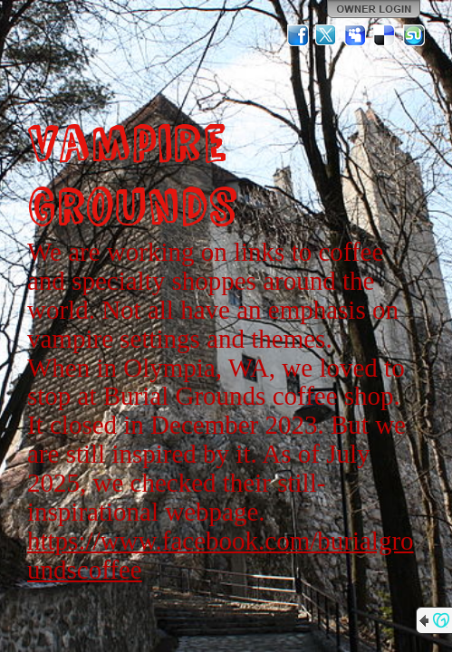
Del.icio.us (385, 35)
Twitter (327, 35)
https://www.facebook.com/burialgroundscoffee (220, 555)
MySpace (356, 35)
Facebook (298, 35)
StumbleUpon (414, 35)
